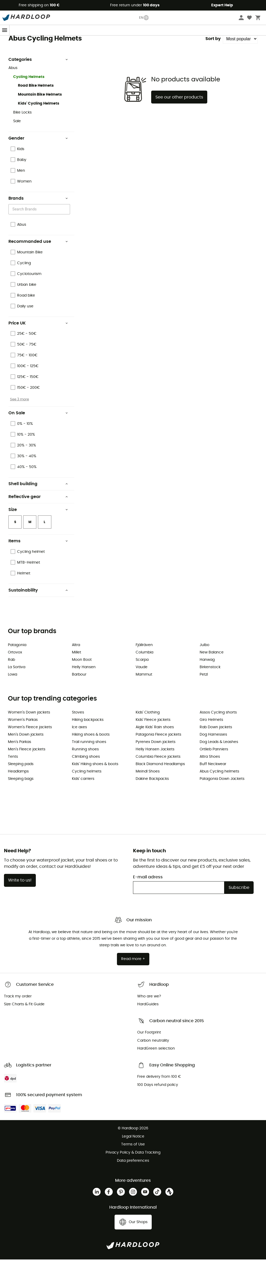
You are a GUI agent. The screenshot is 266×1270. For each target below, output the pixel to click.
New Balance (212, 663)
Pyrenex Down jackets (155, 752)
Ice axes (79, 738)
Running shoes (85, 760)
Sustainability (38, 601)
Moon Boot (82, 670)
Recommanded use (38, 252)
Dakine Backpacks (152, 789)
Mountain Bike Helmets (40, 105)
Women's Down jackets (29, 723)
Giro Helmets (211, 730)
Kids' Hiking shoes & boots (95, 774)
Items (38, 551)
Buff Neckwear (213, 774)
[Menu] (4, 30)
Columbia (144, 663)
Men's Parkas (19, 752)
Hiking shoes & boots (91, 745)
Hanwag (207, 670)
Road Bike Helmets (36, 96)
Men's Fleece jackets (26, 760)
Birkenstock (210, 678)
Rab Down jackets (216, 738)
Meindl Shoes (148, 782)
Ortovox (15, 663)
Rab (11, 670)
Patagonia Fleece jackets (158, 745)
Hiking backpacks (88, 730)
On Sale (38, 423)
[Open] (67, 220)
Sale (17, 132)
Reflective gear (38, 507)
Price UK (38, 334)
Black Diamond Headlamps (160, 774)
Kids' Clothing (148, 723)
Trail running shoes (89, 752)
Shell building (38, 494)
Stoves (78, 723)
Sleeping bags (20, 789)
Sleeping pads (20, 774)
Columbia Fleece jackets (158, 767)
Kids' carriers (83, 789)
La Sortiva (16, 678)
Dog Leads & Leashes (219, 752)
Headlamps (18, 782)
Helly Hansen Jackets (155, 760)
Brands (21, 41)
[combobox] (40, 219)
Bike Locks (22, 123)
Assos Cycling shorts (218, 723)
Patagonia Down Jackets (222, 789)
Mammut (144, 685)
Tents (13, 767)
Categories (38, 70)
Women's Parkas (23, 730)
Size (38, 520)
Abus (33, 41)
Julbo (204, 655)
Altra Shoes (210, 767)
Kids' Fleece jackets (153, 730)
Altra (76, 655)
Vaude (141, 678)
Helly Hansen (84, 678)
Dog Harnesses (213, 745)
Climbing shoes (86, 767)
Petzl (204, 685)
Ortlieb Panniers (214, 760)
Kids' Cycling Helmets (38, 114)
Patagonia (17, 655)
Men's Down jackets (25, 745)
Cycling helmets (86, 782)
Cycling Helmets (29, 87)
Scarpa (142, 670)
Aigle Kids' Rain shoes (155, 738)
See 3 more (19, 410)
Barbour (79, 685)
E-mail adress (148, 887)
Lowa (12, 685)
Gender (38, 149)
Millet (76, 663)
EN (144, 18)
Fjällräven (144, 655)
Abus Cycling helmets (219, 782)
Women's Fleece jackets (30, 738)
